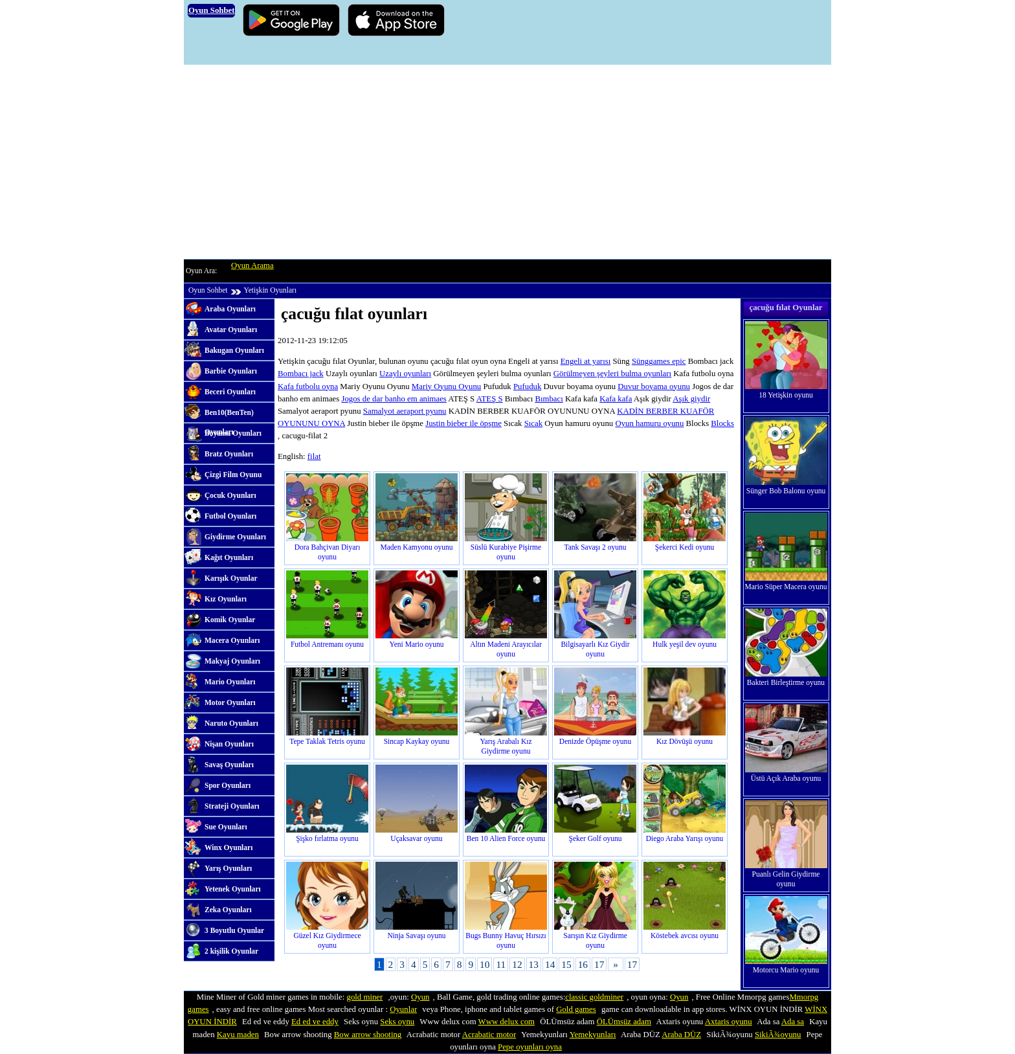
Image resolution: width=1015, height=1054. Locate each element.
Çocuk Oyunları (230, 495)
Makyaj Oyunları (232, 661)
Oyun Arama (252, 265)
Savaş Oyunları (229, 764)
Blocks (722, 423)
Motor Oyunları (230, 702)
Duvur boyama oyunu (654, 386)
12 (517, 964)
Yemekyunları (593, 1034)
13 (534, 964)
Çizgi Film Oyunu (233, 474)
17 (599, 964)
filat (314, 456)
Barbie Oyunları (231, 371)
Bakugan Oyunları (234, 350)
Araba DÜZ (681, 1034)
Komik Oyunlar (230, 619)
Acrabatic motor (489, 1034)
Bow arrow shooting (368, 1034)
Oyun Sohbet (207, 290)
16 (583, 964)
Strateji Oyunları (232, 806)
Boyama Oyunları (233, 433)
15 (566, 964)
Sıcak (533, 423)
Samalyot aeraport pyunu (405, 411)
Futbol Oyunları (230, 516)
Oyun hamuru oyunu (649, 423)
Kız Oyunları (226, 599)
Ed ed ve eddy (315, 1021)
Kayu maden (238, 1034)
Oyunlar (403, 1009)
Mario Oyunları (230, 682)
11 (501, 964)
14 (550, 964)
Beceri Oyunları (230, 392)
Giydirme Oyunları (235, 537)
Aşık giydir (691, 398)
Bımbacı (549, 398)
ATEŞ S (489, 398)
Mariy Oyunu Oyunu (446, 386)
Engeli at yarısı (585, 361)
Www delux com (506, 1021)
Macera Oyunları (232, 640)
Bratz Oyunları (229, 454)
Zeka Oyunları (228, 910)
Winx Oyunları (228, 847)
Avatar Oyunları (231, 329)
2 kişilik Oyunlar (231, 951)
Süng (640, 361)
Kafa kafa (615, 398)
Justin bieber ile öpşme (463, 423)
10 (484, 964)
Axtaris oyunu (728, 1021)
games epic (667, 361)
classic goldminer (594, 997)
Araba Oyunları (230, 309)
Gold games (576, 1009)
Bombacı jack (301, 373)
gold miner (364, 997)
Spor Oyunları (228, 785)
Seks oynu (397, 1021)
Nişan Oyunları (229, 744)
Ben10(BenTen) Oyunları (229, 416)
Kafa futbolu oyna (308, 386)
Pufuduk (527, 386)
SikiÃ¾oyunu (778, 1034)
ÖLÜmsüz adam (624, 1021)
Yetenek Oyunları (233, 889)
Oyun (420, 997)
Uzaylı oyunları (405, 373)
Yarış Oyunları (228, 868)
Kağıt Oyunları (229, 557)
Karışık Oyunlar (231, 578)
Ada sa (792, 1021)
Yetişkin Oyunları (269, 290)
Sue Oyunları (226, 827)
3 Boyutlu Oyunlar (234, 930)
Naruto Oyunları (231, 723)
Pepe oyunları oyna (530, 1046)
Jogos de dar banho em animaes (393, 398)
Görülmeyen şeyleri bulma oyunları (612, 373)
